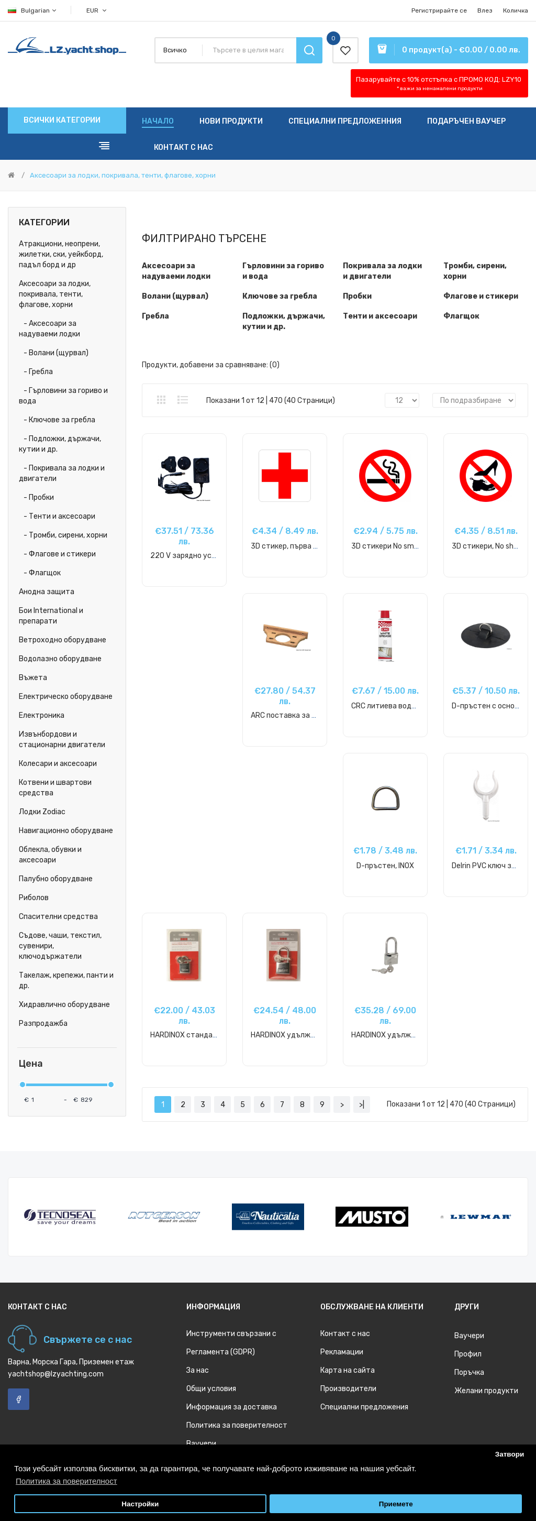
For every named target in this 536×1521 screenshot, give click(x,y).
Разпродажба (43, 1023)
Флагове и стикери (480, 296)
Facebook (18, 1399)
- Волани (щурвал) (53, 352)
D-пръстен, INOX (385, 865)
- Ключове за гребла (57, 419)
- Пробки (36, 497)
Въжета (33, 677)
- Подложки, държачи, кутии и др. (60, 444)
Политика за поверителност (236, 1425)
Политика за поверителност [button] (66, 1480)
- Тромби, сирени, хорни (63, 535)
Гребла (155, 316)
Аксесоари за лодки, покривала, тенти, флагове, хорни (123, 175)
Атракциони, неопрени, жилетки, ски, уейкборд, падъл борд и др (61, 254)
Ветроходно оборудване (62, 640)
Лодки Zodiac (42, 811)
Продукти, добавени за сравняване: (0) (211, 364)
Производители (348, 1388)
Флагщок (461, 316)
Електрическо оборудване (66, 696)
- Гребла (36, 371)
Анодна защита (46, 591)
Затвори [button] (509, 1454)
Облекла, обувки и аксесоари (50, 855)
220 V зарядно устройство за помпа (214, 555)
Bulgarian (33, 10)
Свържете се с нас (87, 1339)
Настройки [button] (140, 1504)
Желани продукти (486, 1390)
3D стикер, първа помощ (294, 546)
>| (361, 1104)
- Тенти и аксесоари (57, 516)
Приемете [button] (396, 1504)
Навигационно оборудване (66, 830)
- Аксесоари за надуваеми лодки (49, 328)
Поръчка (469, 1372)
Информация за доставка (231, 1407)
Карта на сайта (347, 1370)
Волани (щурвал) (175, 296)
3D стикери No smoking (391, 546)
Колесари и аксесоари (58, 763)
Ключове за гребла (279, 296)
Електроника (41, 715)
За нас (197, 1370)
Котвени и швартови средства (55, 787)
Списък (182, 400)
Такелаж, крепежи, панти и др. (66, 980)
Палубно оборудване (56, 878)
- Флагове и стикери (57, 554)
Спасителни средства (58, 916)
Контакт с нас (345, 1333)
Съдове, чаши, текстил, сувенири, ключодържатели (60, 946)
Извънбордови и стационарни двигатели (62, 739)
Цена (31, 1063)
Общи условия (211, 1388)
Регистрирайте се (439, 10)
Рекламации (341, 1352)
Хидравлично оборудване (64, 1004)
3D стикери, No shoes (489, 546)
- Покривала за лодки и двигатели (62, 473)
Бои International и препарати (51, 616)
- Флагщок (40, 572)
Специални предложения (364, 1407)
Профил (468, 1354)
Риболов (34, 897)
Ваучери (201, 1443)
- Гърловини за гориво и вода (63, 396)
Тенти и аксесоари (380, 316)
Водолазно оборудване (60, 658)
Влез (485, 10)
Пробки (357, 296)
